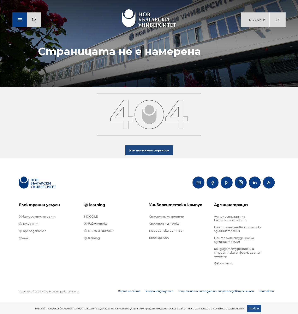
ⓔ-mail (24, 238)
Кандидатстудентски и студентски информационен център (237, 252)
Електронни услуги (39, 205)
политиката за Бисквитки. (229, 308)
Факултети (223, 263)
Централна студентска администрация (234, 240)
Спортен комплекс (164, 223)
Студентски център (166, 216)
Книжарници (159, 238)
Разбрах (254, 308)
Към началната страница (149, 150)
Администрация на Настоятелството (230, 218)
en (277, 19)
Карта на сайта (129, 291)
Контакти (266, 291)
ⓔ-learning (94, 205)
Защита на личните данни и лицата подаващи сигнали (216, 291)
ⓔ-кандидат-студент (37, 216)
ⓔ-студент (28, 224)
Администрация (231, 205)
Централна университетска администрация (237, 229)
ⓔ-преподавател (32, 231)
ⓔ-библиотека (95, 223)
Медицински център (166, 230)
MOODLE (91, 216)
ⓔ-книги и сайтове (99, 231)
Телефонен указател (159, 291)
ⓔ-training (92, 238)
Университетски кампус (175, 205)
